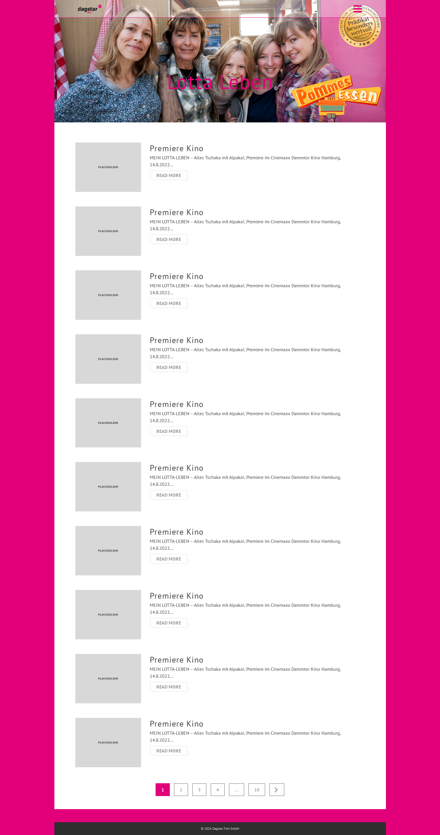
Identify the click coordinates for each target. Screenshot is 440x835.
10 (256, 790)
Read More (168, 175)
